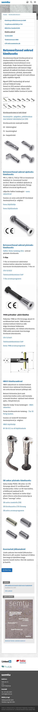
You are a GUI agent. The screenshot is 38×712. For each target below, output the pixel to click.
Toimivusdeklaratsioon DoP (13, 275)
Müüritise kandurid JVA (12, 28)
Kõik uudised (8, 591)
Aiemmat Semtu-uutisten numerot (15, 641)
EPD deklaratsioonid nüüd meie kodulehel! (18, 585)
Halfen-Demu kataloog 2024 (13, 251)
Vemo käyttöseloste (10, 208)
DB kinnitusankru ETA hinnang (14, 506)
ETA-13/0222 (7, 271)
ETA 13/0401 (7, 338)
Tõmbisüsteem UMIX (11, 40)
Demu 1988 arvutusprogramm (14, 346)
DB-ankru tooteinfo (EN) (12, 502)
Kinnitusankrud (10, 32)
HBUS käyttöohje (9, 424)
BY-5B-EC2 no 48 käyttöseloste (14, 428)
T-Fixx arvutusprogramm (12, 279)
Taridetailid (9, 36)
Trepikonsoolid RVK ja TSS (14, 24)
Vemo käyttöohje (9, 204)
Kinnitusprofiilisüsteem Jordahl (15, 20)
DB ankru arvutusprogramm (13, 511)
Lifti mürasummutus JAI (12, 43)
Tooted (5, 14)
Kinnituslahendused (14, 14)
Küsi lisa (7, 570)
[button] (27, 2)
